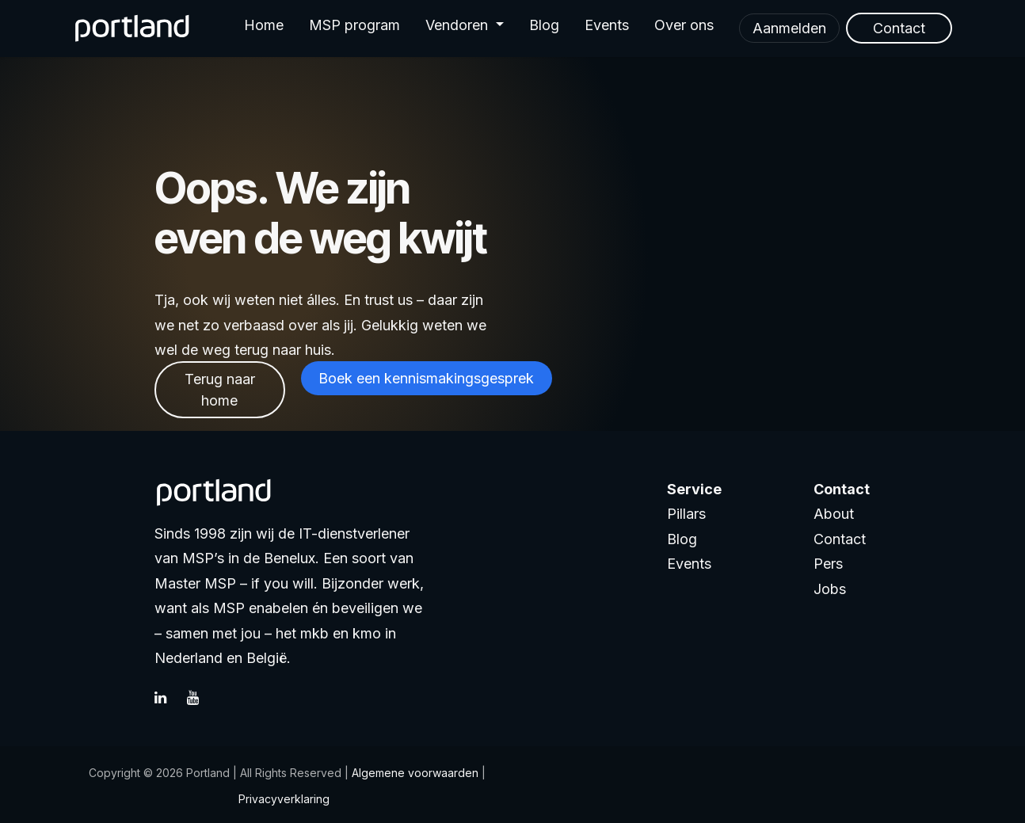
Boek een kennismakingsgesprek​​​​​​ (426, 378)
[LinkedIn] (168, 698)
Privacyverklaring (284, 799)
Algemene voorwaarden (413, 772)
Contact (840, 539)
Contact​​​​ (899, 28)
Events (689, 563)
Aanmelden (789, 28)
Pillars (686, 513)
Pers (828, 563)
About (834, 513)
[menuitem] (263, 28)
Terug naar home (220, 390)
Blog (682, 539)
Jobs (830, 589)
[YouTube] (201, 698)
